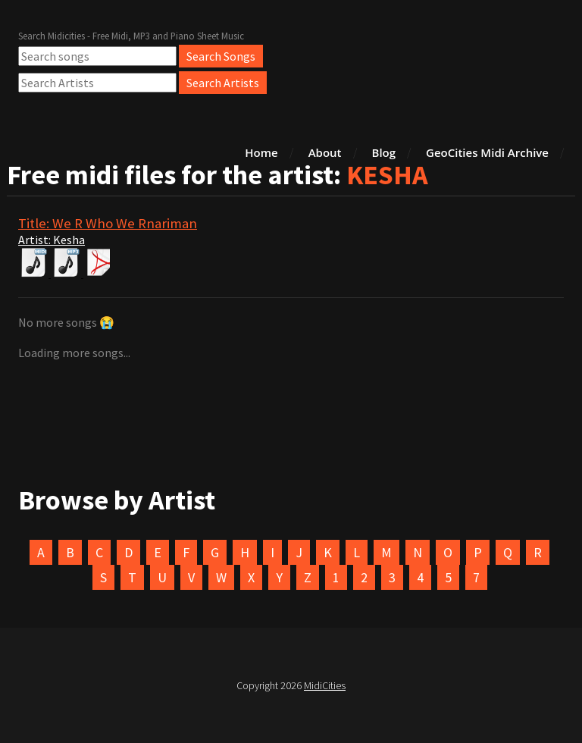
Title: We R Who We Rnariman (107, 223)
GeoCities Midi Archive (487, 152)
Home (261, 152)
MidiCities (325, 685)
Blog (384, 152)
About (325, 152)
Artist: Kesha (51, 239)
